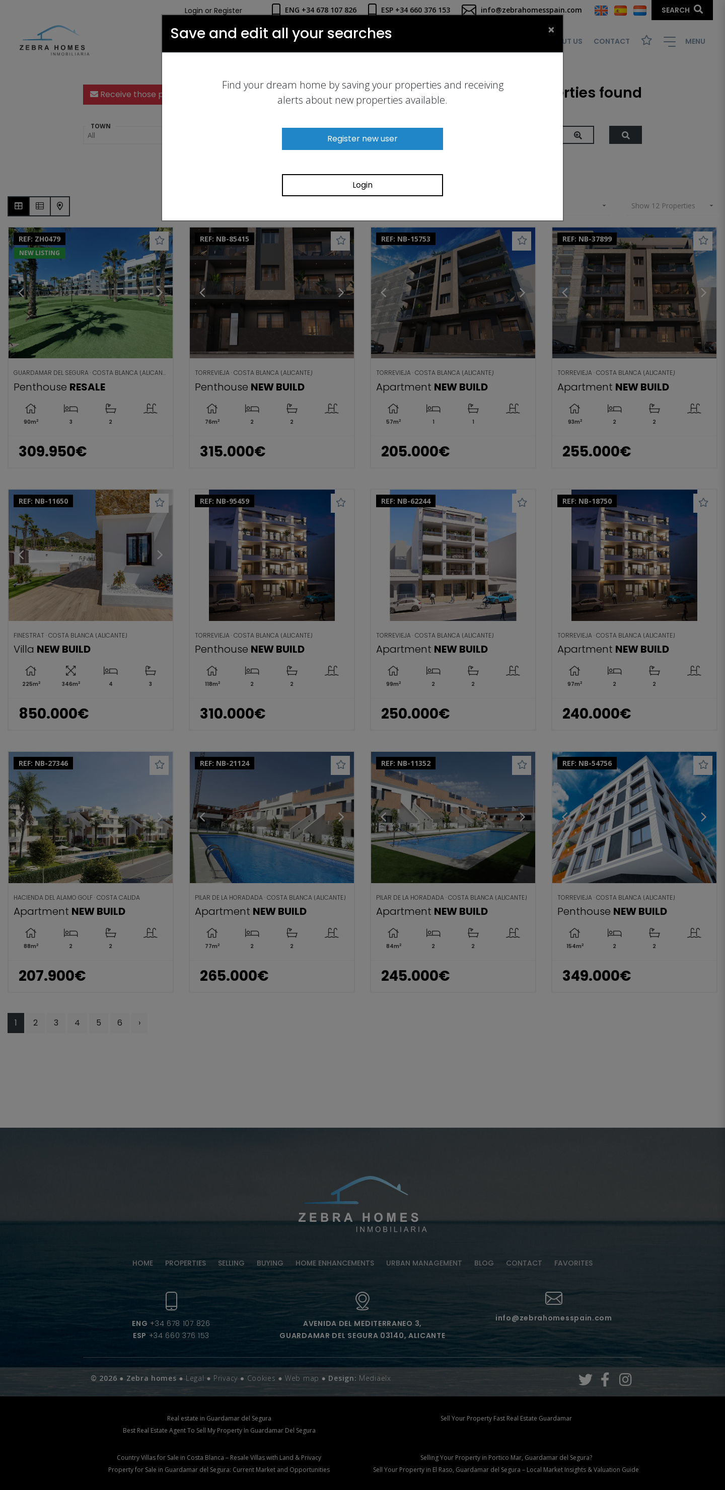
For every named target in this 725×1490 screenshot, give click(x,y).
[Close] (551, 29)
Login (362, 185)
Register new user (362, 138)
